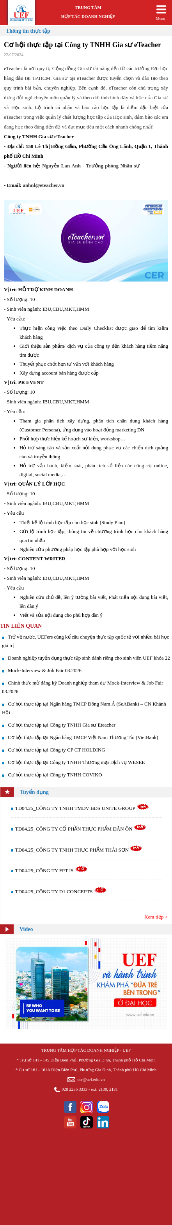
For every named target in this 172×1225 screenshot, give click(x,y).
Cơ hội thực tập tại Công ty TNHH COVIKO (55, 775)
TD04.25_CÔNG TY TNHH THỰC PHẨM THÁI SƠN (79, 850)
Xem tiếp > (156, 917)
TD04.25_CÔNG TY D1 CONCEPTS (61, 891)
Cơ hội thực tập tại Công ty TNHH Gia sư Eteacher (61, 725)
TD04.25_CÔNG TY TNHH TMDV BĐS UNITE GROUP (82, 808)
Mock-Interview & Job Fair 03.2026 (45, 670)
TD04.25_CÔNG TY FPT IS (51, 870)
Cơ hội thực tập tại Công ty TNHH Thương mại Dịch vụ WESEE (76, 762)
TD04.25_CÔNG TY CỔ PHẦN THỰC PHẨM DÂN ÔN (81, 829)
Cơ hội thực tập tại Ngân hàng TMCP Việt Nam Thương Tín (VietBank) (83, 737)
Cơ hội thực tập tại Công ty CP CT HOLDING (56, 750)
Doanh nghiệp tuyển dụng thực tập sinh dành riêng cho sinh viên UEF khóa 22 (89, 658)
